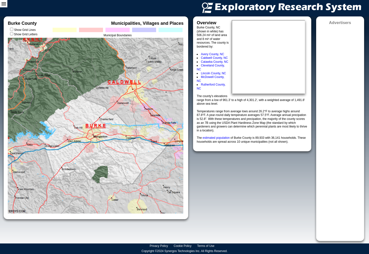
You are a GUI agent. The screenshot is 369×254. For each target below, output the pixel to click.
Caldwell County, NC (214, 58)
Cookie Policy (183, 246)
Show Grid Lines (25, 30)
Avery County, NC (212, 54)
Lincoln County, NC (213, 73)
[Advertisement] (340, 131)
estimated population (217, 138)
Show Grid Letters (25, 34)
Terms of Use (206, 246)
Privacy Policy (159, 246)
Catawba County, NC (214, 62)
